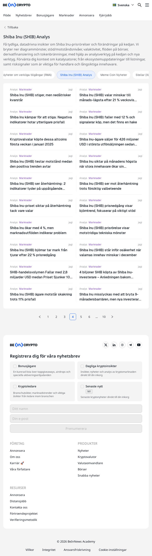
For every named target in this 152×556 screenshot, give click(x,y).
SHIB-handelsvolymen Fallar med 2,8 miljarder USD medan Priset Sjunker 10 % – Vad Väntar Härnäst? (40, 277)
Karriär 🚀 (17, 463)
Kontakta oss (18, 507)
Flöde (7, 15)
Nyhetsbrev (24, 15)
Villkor (30, 550)
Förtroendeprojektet (24, 513)
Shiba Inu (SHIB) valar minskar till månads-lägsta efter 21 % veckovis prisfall (106, 100)
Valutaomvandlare (90, 463)
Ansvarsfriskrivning (77, 550)
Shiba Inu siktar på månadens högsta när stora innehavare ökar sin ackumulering (108, 166)
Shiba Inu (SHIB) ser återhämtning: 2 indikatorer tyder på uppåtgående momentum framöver (38, 188)
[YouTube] (139, 345)
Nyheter (83, 451)
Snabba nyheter (89, 475)
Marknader (66, 15)
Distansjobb (18, 501)
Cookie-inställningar (113, 550)
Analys (14, 89)
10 (104, 317)
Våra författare (20, 469)
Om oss (15, 457)
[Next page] (112, 316)
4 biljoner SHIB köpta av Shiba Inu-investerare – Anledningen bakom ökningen (106, 277)
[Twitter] (106, 345)
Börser (82, 469)
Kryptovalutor (87, 457)
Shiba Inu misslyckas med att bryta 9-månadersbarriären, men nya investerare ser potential (109, 299)
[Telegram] (130, 345)
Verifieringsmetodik (23, 520)
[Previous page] (40, 316)
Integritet (48, 550)
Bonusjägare (45, 15)
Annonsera (86, 15)
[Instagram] (122, 345)
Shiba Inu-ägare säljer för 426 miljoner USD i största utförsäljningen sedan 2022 (109, 144)
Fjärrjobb (105, 15)
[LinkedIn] (114, 345)
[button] (42, 370)
